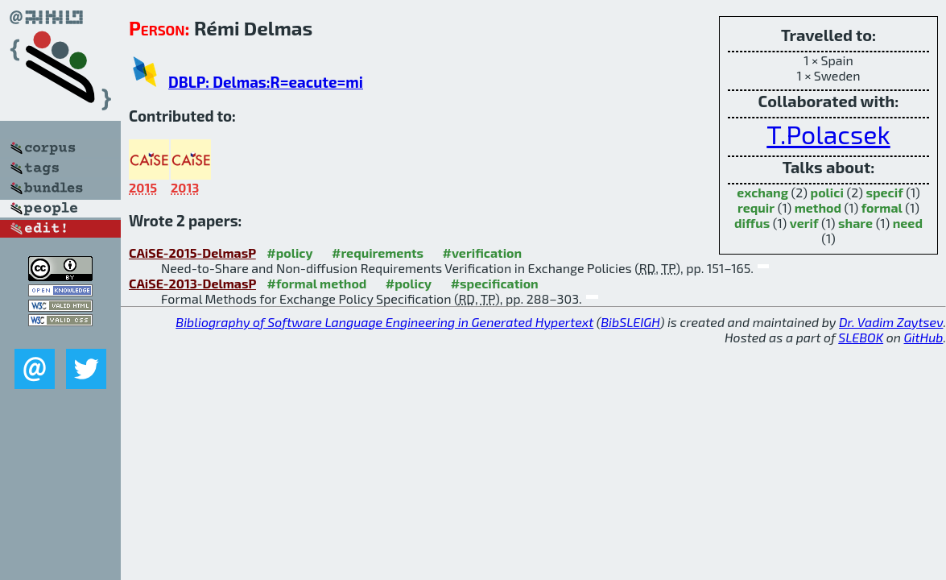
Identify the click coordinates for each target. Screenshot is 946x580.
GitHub (924, 337)
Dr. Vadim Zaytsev (891, 321)
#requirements (377, 252)
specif (884, 192)
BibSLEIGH (630, 321)
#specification (495, 283)
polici (827, 192)
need (908, 222)
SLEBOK (860, 337)
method (818, 207)
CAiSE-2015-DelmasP (192, 252)
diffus (752, 222)
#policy (289, 252)
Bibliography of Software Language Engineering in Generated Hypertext (384, 321)
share (855, 222)
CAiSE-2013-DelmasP (192, 283)
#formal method (316, 283)
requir (756, 207)
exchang (762, 192)
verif (804, 222)
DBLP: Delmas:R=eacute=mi (265, 81)
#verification (483, 252)
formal (882, 207)
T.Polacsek (828, 133)
